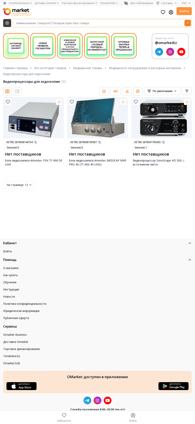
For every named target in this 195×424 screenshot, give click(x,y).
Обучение (9, 282)
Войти (184, 11)
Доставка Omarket (15, 342)
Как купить (10, 275)
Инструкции (11, 289)
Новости (9, 296)
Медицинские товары (87, 68)
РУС (187, 3)
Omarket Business (15, 335)
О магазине (11, 268)
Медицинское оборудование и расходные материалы (145, 68)
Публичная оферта (16, 318)
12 (19, 185)
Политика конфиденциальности (24, 304)
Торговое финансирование (21, 349)
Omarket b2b (11, 363)
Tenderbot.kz (11, 356)
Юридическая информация (21, 311)
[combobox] (162, 91)
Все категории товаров (50, 68)
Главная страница (15, 68)
